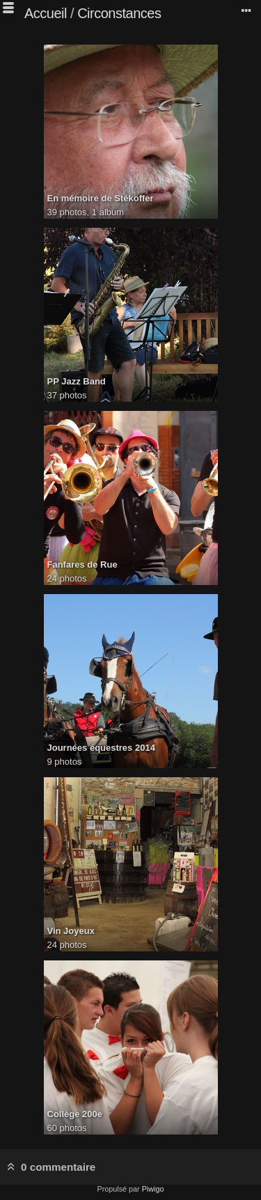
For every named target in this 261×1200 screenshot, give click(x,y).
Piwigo (153, 1189)
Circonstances (119, 13)
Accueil (45, 13)
